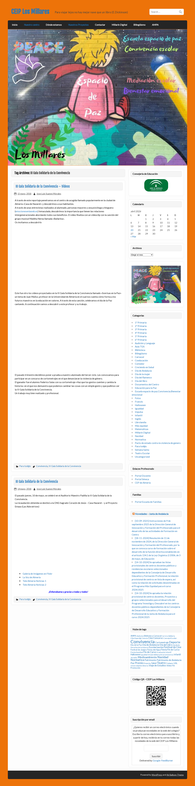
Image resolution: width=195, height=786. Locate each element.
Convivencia (42, 466)
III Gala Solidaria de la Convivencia (65, 466)
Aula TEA (139, 346)
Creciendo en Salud (144, 367)
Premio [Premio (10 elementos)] (139, 663)
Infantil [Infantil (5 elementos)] (177, 654)
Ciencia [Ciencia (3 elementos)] (144, 638)
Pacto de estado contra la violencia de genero (158, 443)
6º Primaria (141, 339)
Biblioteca (140, 350)
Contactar (100, 24)
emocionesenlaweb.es (26, 211)
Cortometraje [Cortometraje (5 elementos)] (162, 642)
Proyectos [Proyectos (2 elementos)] (147, 663)
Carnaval (139, 357)
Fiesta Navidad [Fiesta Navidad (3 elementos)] (137, 652)
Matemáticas (141, 429)
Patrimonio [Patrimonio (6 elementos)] (150, 660)
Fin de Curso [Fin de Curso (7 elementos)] (149, 651)
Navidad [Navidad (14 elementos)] (162, 657)
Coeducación (141, 360)
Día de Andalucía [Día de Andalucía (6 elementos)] (150, 644)
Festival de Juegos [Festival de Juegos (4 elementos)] (139, 650)
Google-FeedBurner (163, 760)
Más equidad (141, 425)
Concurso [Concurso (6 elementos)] (158, 638)
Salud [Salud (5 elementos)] (154, 663)
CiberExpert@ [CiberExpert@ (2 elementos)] (136, 638)
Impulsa (139, 412)
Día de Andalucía (143, 370)
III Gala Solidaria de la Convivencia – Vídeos (43, 186)
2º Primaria (141, 326)
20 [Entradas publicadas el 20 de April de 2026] (132, 230)
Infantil (138, 415)
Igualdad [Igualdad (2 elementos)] (144, 655)
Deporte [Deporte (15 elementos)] (174, 642)
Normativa (140, 439)
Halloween (140, 405)
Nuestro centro (31, 24)
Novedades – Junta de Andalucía (151, 513)
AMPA (155, 24)
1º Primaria (141, 322)
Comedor (139, 363)
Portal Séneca (142, 479)
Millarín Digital (119, 24)
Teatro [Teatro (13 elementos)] (161, 663)
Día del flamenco (143, 377)
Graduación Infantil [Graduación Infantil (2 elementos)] (164, 652)
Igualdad (139, 408)
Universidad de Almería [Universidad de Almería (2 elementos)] (139, 666)
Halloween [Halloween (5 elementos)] (136, 654)
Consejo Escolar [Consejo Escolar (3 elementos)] (170, 638)
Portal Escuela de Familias (148, 501)
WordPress (157, 774)
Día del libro (141, 381)
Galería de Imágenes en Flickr (37, 573)
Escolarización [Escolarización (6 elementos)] (156, 647)
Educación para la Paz (146, 388)
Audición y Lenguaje (145, 343)
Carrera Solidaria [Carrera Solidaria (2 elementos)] (168, 636)
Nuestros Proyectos (78, 24)
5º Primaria (141, 336)
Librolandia (140, 422)
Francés (139, 401)
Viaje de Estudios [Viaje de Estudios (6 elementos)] (157, 665)
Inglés (138, 418)
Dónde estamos (54, 24)
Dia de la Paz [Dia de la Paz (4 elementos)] (136, 645)
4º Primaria (141, 332)
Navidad (139, 436)
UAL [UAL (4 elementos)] (175, 663)
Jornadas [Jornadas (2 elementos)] (134, 657)
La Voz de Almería (32, 577)
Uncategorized (142, 456)
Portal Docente (143, 475)
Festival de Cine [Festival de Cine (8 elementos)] (172, 647)
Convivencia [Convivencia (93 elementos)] (143, 641)
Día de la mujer (142, 374)
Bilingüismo (139, 24)
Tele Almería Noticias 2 (34, 584)
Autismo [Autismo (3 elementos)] (140, 636)
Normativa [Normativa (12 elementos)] (137, 659)
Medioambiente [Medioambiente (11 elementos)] (147, 657)
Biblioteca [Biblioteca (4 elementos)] (148, 636)
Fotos (138, 398)
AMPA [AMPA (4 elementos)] (133, 636)
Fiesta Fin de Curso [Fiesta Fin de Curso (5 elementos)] (170, 649)
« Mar (133, 236)
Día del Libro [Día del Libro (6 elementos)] (166, 644)
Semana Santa (142, 449)
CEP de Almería (143, 482)
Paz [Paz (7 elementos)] (132, 662)
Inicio (15, 24)
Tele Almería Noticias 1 (34, 581)
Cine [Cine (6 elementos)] (150, 638)
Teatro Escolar (142, 453)
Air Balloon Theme (175, 774)
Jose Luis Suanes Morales (49, 193)
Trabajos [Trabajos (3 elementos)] (169, 663)
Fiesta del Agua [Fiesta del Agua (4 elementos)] (154, 650)
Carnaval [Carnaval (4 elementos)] (157, 636)
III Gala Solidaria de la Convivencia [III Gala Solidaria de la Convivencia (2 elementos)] (160, 655)
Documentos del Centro (147, 384)
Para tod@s (25, 466)
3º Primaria (141, 329)
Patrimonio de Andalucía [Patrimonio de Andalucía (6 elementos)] (169, 660)
